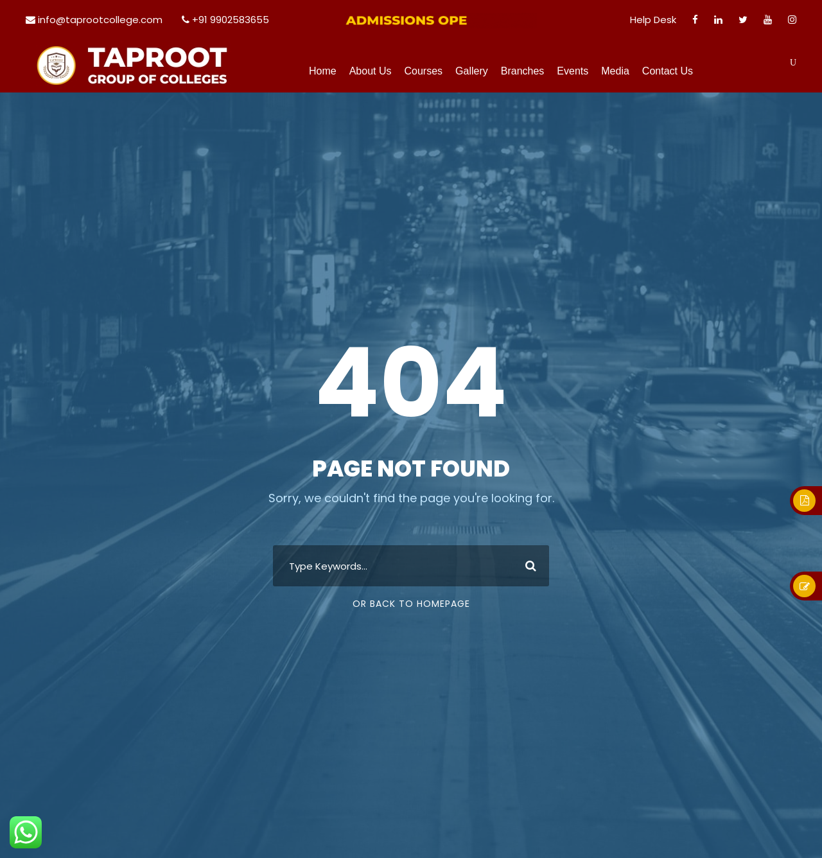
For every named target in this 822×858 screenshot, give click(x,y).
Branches (523, 71)
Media (615, 71)
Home (323, 71)
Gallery (471, 71)
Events (572, 71)
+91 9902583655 (230, 19)
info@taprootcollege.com (100, 19)
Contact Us (667, 71)
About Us (370, 71)
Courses (424, 71)
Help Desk (653, 19)
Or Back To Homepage (411, 603)
